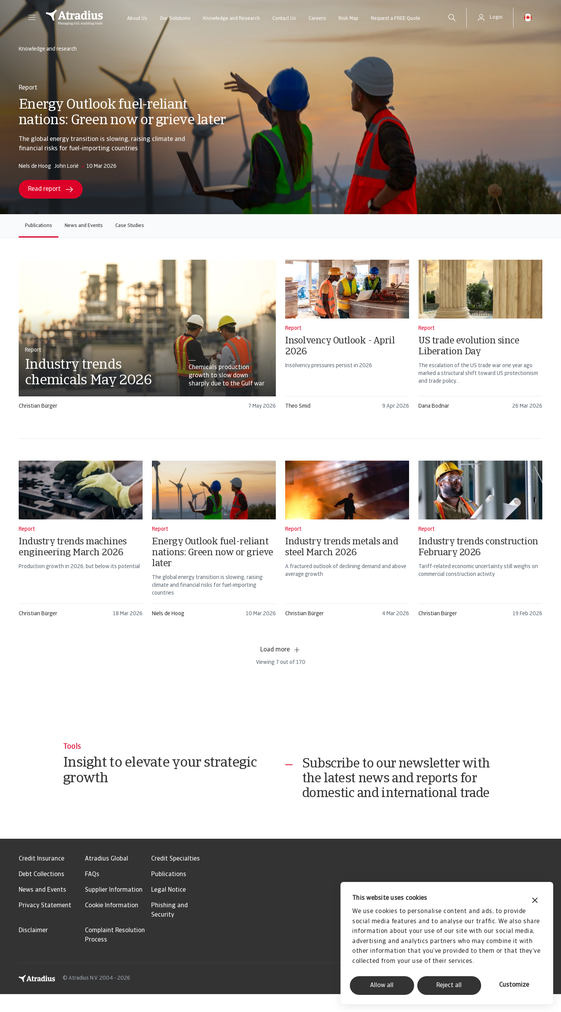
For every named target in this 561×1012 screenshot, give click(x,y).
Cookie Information (111, 923)
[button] (32, 17)
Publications (38, 225)
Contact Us (284, 18)
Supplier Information (114, 908)
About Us (137, 18)
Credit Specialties (175, 877)
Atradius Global (106, 877)
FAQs (92, 892)
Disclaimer (33, 948)
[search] (452, 17)
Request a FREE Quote (395, 18)
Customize (514, 985)
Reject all (449, 985)
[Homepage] (74, 17)
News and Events (84, 225)
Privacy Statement (45, 923)
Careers (317, 18)
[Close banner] (535, 901)
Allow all (381, 985)
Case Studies (129, 225)
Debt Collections (41, 892)
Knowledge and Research (231, 18)
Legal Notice (168, 908)
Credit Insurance (41, 877)
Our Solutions (175, 18)
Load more (280, 650)
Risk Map (348, 18)
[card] (147, 338)
